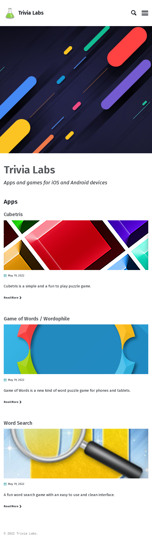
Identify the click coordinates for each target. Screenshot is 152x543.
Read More (13, 298)
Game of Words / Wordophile (37, 319)
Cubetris (13, 214)
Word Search (18, 424)
